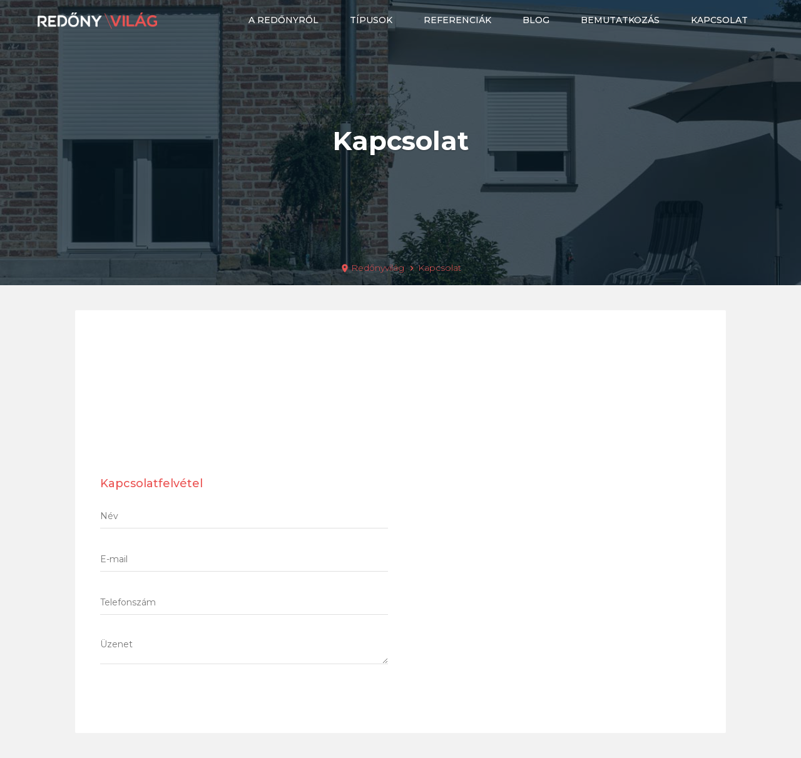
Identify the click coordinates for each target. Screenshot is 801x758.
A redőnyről (283, 20)
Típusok (371, 20)
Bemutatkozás (620, 20)
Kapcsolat (719, 20)
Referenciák (457, 20)
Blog (536, 20)
